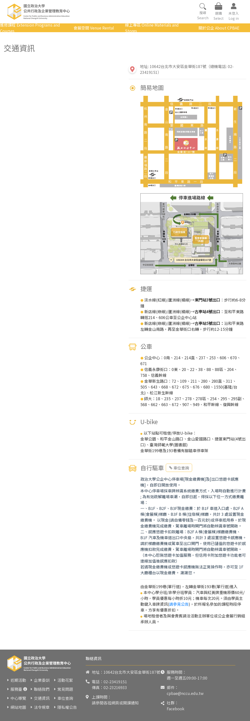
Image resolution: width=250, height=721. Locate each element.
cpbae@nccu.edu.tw (185, 693)
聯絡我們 (42, 689)
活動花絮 (65, 680)
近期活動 (18, 680)
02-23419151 (115, 681)
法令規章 (42, 707)
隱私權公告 (67, 707)
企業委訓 (42, 680)
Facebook (175, 708)
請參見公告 (179, 604)
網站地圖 (18, 707)
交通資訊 (42, 698)
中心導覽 (18, 698)
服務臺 (16, 689)
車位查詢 (179, 468)
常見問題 (65, 689)
